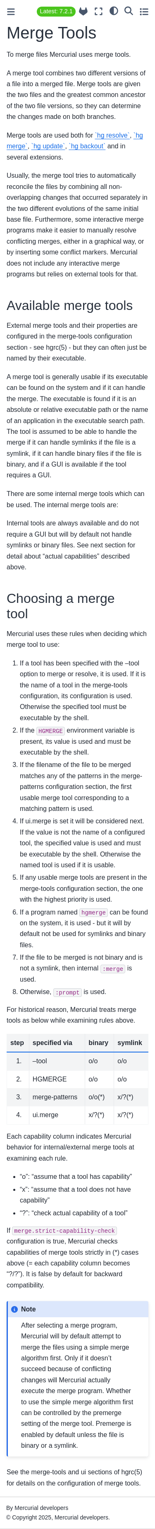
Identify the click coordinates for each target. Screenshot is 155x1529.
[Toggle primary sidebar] (11, 12)
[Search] (128, 10)
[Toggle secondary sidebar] (144, 11)
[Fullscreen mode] (98, 11)
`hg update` (48, 146)
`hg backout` (87, 146)
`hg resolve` (112, 135)
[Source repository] (83, 11)
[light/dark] (114, 10)
